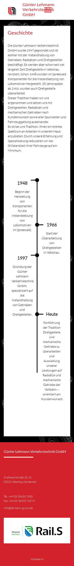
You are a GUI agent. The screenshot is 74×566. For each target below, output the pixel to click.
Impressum (37, 559)
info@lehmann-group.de (18, 508)
